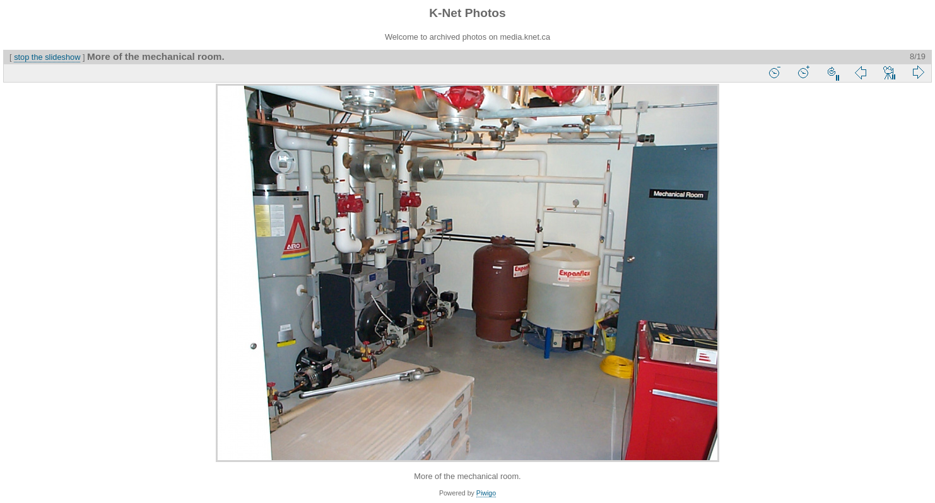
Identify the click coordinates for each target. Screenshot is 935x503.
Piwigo (486, 493)
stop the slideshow (47, 57)
